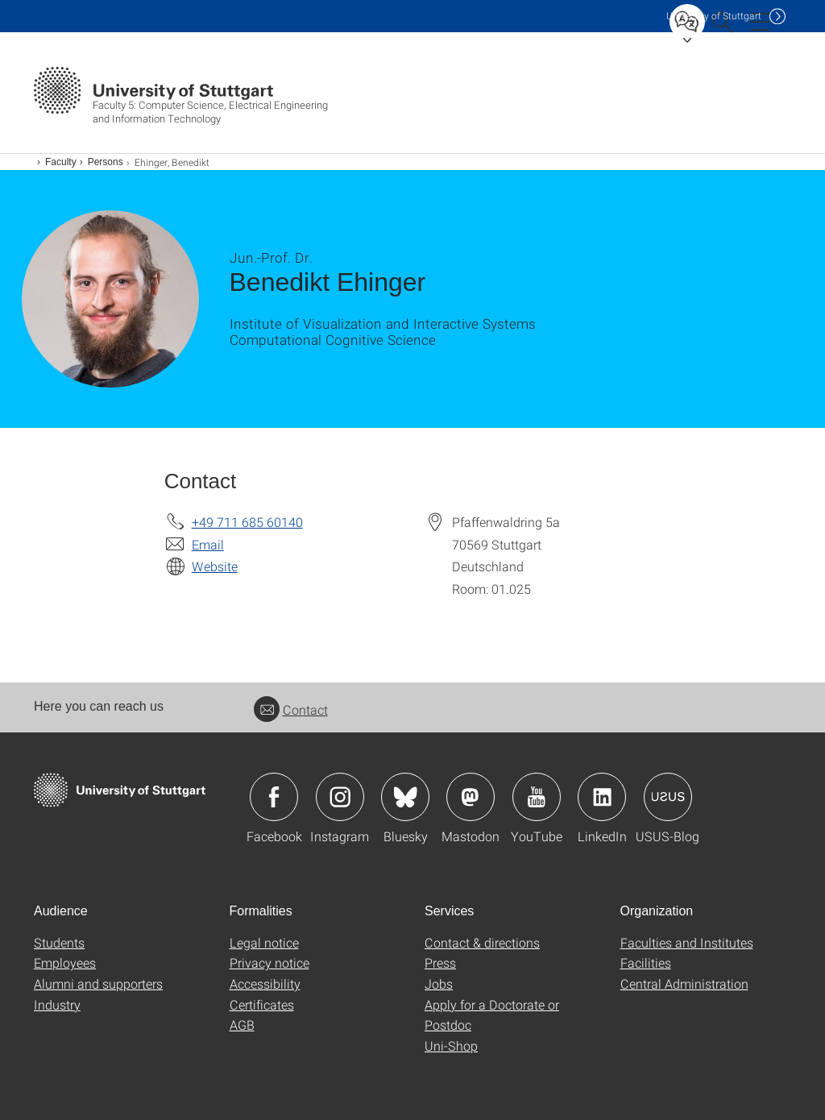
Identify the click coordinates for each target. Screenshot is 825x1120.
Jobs (439, 983)
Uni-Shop (451, 1045)
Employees (65, 962)
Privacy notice (269, 962)
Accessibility (265, 983)
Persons (105, 162)
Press (440, 962)
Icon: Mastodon (470, 797)
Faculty (61, 162)
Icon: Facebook (274, 797)
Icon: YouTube (536, 797)
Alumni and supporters (98, 983)
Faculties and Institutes (686, 942)
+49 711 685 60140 (247, 521)
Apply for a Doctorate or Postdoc (492, 1015)
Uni (713, 16)
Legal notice (264, 942)
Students (59, 942)
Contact (291, 709)
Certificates (262, 1004)
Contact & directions (482, 942)
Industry (57, 1004)
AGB (242, 1024)
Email (208, 544)
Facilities (645, 962)
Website (215, 566)
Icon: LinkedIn (602, 797)
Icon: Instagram (340, 797)
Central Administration (684, 983)
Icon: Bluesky (405, 797)
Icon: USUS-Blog (668, 797)
